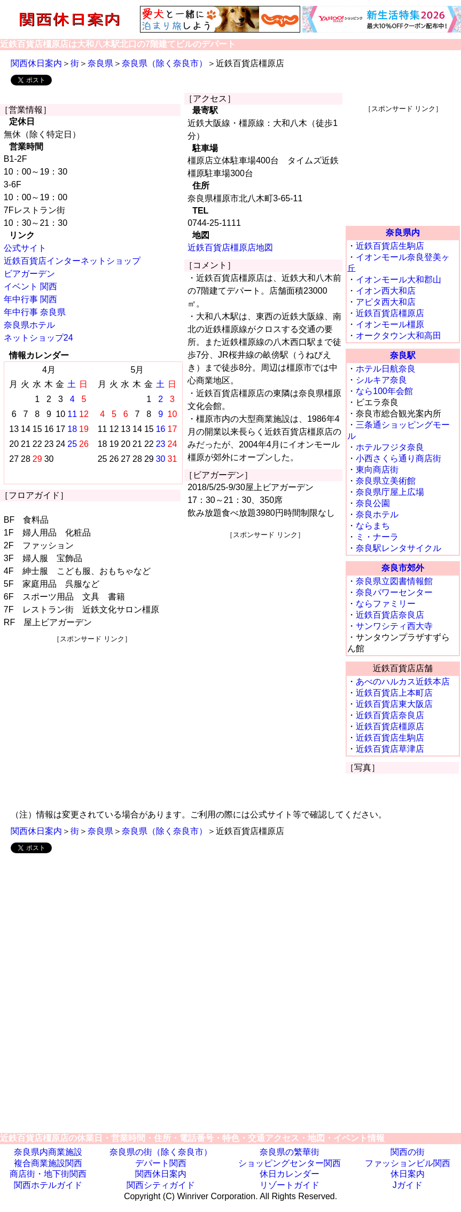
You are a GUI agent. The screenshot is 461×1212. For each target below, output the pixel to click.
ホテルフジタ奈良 (390, 447)
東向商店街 (377, 469)
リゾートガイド (289, 1185)
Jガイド (408, 1185)
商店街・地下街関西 (48, 1173)
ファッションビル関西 (407, 1163)
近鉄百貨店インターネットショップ (72, 260)
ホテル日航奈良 (386, 368)
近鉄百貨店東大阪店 (394, 704)
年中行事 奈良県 (35, 312)
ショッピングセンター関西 (289, 1163)
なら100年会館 (384, 391)
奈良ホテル (377, 514)
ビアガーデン (29, 273)
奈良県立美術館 (386, 480)
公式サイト (25, 248)
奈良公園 (373, 503)
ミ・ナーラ (377, 536)
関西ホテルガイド (48, 1185)
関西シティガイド (161, 1185)
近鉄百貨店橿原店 (390, 313)
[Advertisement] (92, 718)
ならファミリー (386, 603)
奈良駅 (403, 355)
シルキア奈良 (381, 379)
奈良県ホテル (29, 324)
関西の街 (407, 1151)
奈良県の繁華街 (289, 1151)
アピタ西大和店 (386, 301)
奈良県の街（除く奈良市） (161, 1151)
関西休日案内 (36, 63)
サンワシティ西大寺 (394, 626)
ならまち (373, 525)
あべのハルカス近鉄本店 (403, 681)
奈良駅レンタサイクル (398, 548)
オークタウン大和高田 (398, 335)
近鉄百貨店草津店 (390, 748)
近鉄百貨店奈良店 (390, 614)
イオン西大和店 (386, 290)
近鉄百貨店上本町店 (394, 692)
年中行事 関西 (30, 299)
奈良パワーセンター (394, 592)
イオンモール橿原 (390, 324)
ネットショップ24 (38, 337)
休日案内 (407, 1173)
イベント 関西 (30, 286)
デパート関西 (160, 1163)
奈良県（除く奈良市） (164, 63)
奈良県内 (403, 232)
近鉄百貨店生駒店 (390, 245)
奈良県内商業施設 (48, 1151)
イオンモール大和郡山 (398, 279)
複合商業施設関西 (48, 1163)
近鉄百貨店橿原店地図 (230, 247)
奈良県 (100, 63)
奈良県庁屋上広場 (390, 492)
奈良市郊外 (402, 567)
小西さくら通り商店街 (398, 458)
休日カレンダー (289, 1173)
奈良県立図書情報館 (394, 581)
